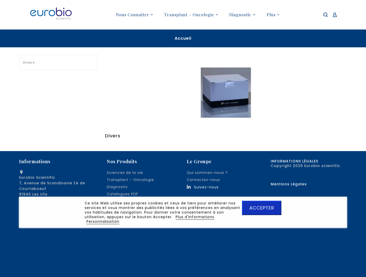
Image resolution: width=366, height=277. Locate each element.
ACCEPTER (261, 209)
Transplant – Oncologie (130, 180)
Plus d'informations (195, 218)
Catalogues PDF (122, 195)
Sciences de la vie (125, 173)
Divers (29, 62)
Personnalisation (102, 222)
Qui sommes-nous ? (207, 173)
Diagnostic (117, 188)
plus (271, 14)
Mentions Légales (289, 185)
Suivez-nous (206, 188)
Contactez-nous (203, 180)
